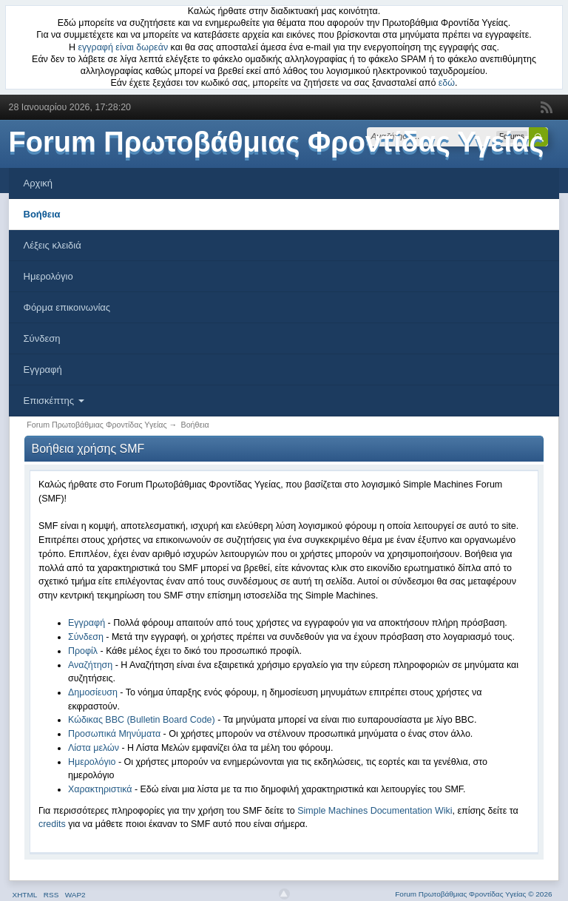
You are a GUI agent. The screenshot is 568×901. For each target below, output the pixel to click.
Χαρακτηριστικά (100, 789)
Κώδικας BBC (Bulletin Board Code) (141, 720)
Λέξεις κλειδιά (52, 245)
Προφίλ (83, 651)
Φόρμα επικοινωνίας (67, 307)
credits (52, 824)
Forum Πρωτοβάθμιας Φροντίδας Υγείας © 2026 (473, 894)
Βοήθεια (42, 214)
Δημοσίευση (93, 692)
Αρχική (38, 183)
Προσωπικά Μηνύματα (114, 734)
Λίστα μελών (93, 748)
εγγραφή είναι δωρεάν (123, 47)
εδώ (447, 83)
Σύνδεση (42, 338)
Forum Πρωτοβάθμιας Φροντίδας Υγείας (276, 142)
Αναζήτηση (90, 665)
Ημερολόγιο (48, 276)
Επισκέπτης (54, 400)
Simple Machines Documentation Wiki (374, 811)
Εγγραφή (43, 369)
